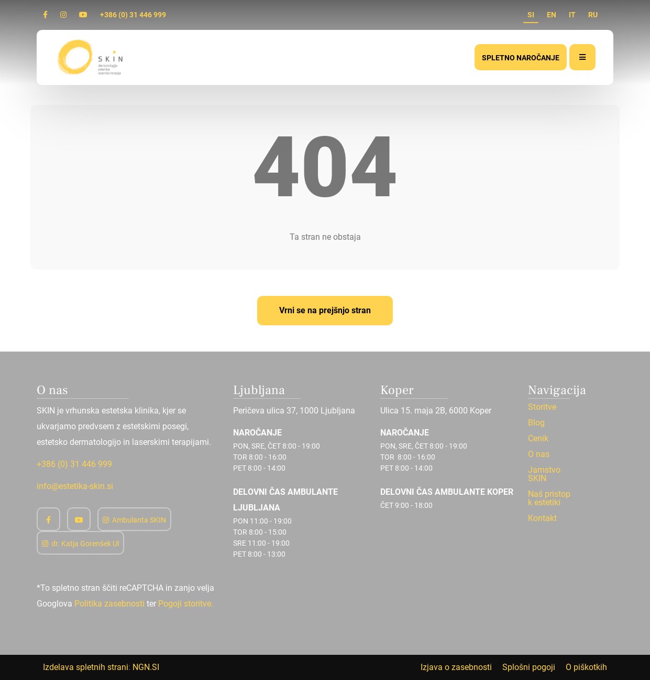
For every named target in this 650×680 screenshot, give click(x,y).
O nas (538, 454)
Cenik (538, 438)
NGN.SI (146, 667)
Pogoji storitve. (185, 604)
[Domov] (91, 57)
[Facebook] (45, 15)
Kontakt (542, 518)
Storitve (542, 407)
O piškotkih (586, 667)
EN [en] (551, 14)
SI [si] (530, 14)
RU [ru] (593, 14)
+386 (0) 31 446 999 (133, 14)
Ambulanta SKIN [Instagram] (134, 520)
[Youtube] (83, 15)
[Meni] (582, 57)
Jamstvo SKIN (544, 474)
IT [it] (572, 14)
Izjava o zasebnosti (456, 667)
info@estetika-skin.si (75, 486)
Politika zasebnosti (109, 604)
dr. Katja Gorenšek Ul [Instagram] (80, 543)
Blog (536, 423)
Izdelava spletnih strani (85, 667)
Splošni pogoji (528, 667)
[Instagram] (63, 15)
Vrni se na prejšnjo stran (325, 310)
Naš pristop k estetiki (549, 498)
